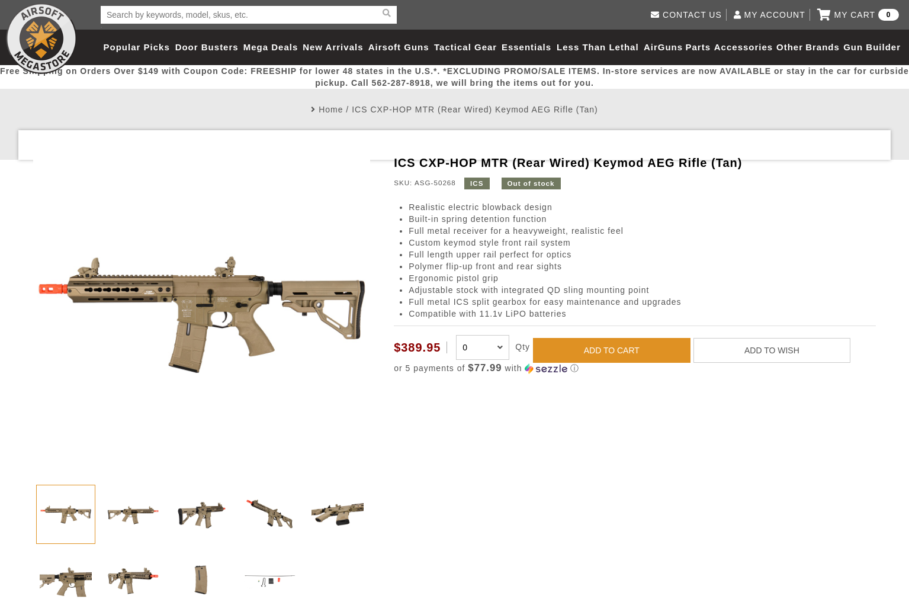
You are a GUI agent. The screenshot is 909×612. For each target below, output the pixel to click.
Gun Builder (872, 47)
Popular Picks (137, 47)
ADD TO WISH (771, 350)
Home (331, 109)
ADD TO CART (612, 350)
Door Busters (207, 47)
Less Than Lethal (598, 47)
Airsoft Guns (398, 47)
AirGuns (663, 47)
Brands (822, 47)
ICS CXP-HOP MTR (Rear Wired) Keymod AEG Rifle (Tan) (475, 109)
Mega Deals (270, 47)
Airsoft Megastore (41, 38)
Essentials (526, 47)
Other (789, 47)
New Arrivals (333, 47)
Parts (698, 47)
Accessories (743, 47)
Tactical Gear (465, 47)
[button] (635, 368)
